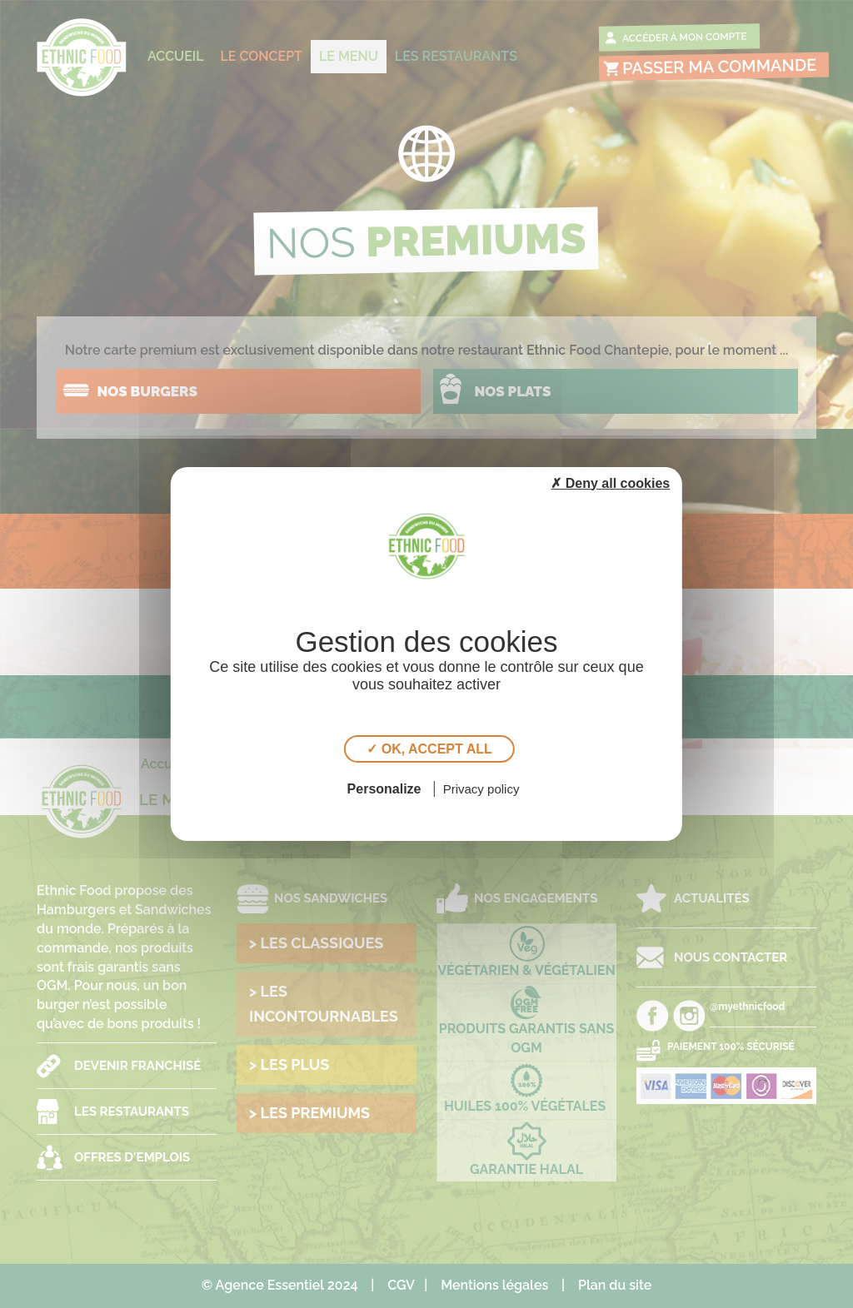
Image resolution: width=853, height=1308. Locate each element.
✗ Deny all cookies (610, 483)
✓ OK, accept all (429, 749)
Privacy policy (481, 789)
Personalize (384, 789)
